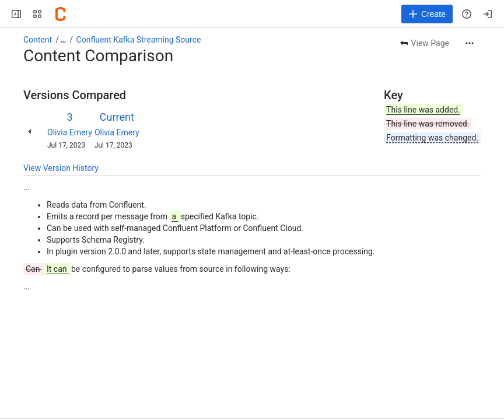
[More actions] (470, 43)
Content (37, 39)
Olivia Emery (69, 132)
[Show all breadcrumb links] (63, 40)
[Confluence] (60, 14)
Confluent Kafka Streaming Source (138, 39)
